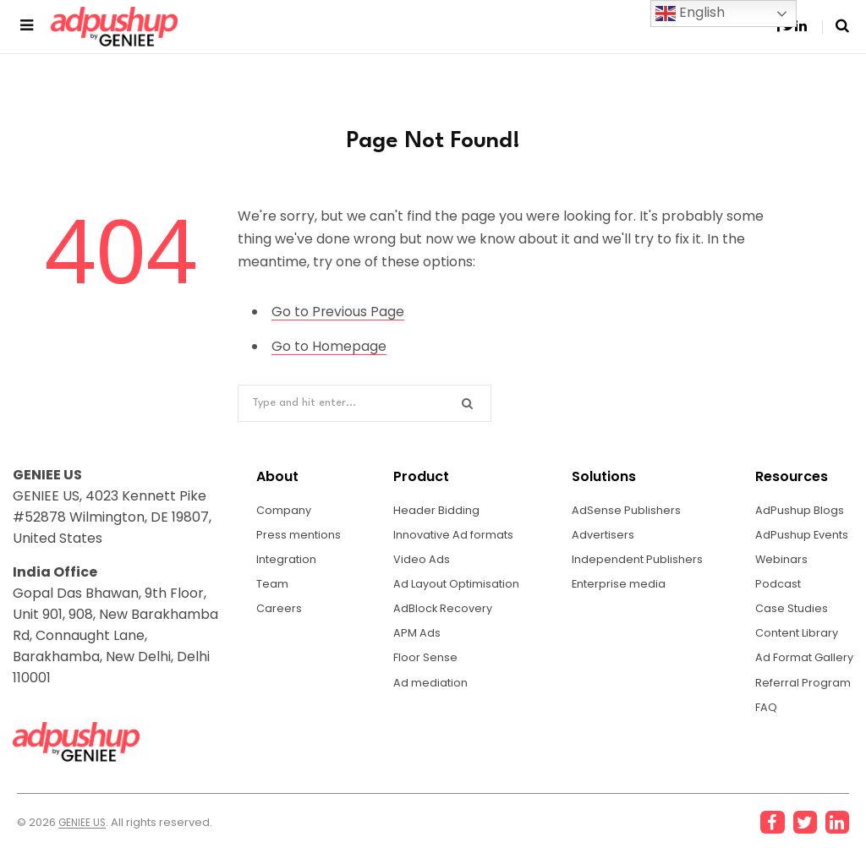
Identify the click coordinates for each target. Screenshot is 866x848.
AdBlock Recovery (440, 614)
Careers (279, 614)
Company (285, 509)
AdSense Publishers (624, 509)
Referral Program (797, 693)
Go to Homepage (328, 345)
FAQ (759, 719)
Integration (288, 562)
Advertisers (600, 536)
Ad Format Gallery (800, 667)
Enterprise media (618, 588)
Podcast (772, 588)
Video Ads (417, 562)
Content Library (793, 640)
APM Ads (412, 640)
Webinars (775, 562)
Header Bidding (432, 509)
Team (274, 588)
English (690, 13)
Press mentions (301, 536)
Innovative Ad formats (454, 536)
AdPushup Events (798, 536)
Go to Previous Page (338, 311)
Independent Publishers (637, 562)
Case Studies (786, 614)
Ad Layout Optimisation (457, 588)
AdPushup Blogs (794, 509)
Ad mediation (428, 693)
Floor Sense (421, 667)
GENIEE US (85, 823)
